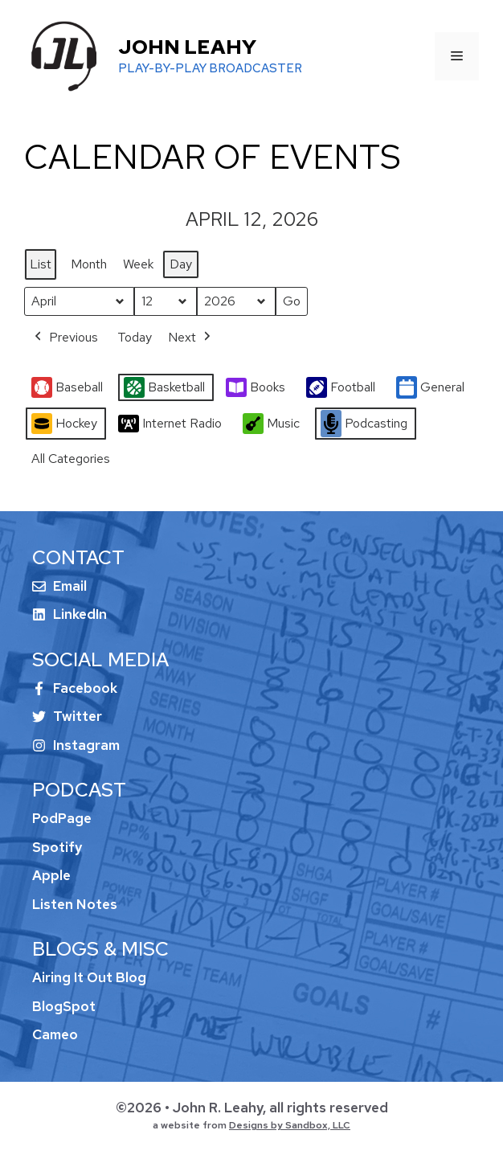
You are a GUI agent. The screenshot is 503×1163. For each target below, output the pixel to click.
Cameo (55, 1034)
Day (181, 264)
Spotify (57, 847)
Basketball (164, 388)
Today (134, 337)
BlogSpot (64, 1006)
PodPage (62, 818)
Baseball (67, 388)
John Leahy (187, 47)
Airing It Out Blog (89, 977)
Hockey (64, 424)
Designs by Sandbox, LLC (289, 1125)
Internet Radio (170, 423)
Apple (51, 875)
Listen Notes (74, 904)
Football (340, 388)
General (430, 387)
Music (271, 424)
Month (89, 264)
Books (255, 387)
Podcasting (364, 424)
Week (138, 264)
